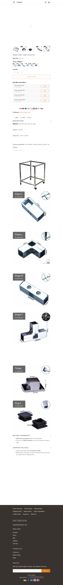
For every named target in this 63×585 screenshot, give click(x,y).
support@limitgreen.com (20, 525)
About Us (33, 514)
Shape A (19, 61)
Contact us (26, 514)
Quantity (15, 69)
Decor (14, 535)
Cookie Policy (17, 514)
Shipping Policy (17, 511)
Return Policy (17, 555)
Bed (14, 538)
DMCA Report (23, 577)
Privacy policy (28, 508)
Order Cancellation (39, 511)
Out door (15, 543)
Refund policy (38, 508)
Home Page (23, 89)
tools (29, 89)
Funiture (15, 532)
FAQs (14, 558)
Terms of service (17, 508)
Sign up (45, 570)
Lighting (15, 541)
